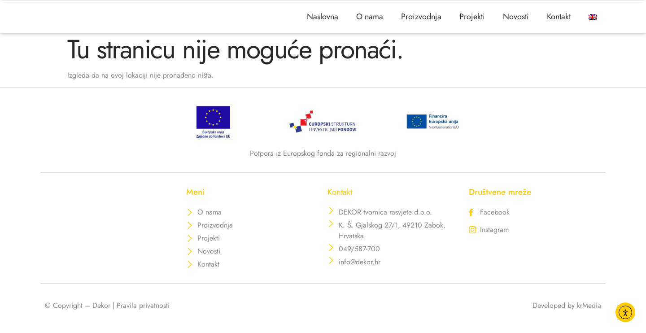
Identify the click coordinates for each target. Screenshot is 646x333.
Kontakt (559, 20)
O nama (369, 20)
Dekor (101, 312)
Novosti (516, 20)
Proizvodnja (421, 20)
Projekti (472, 20)
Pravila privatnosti (143, 312)
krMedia (589, 312)
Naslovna (322, 20)
